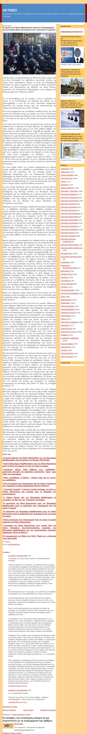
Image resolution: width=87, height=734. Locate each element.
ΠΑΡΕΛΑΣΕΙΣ (66, 316)
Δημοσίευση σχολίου (10, 707)
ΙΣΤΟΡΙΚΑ (64, 277)
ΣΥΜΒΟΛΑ (65, 335)
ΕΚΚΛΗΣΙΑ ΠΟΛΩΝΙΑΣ (69, 226)
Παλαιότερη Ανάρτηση (48, 710)
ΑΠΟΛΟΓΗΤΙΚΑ (66, 178)
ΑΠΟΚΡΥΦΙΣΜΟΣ (67, 175)
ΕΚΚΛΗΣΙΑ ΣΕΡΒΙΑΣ (68, 236)
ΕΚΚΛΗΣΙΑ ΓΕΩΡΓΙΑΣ (69, 204)
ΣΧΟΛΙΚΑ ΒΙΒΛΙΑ (67, 344)
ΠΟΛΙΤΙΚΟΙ (65, 325)
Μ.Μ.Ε (63, 297)
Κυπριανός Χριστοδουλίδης (18, 556)
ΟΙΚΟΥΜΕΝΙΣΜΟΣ (14, 544)
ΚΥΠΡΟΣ (64, 287)
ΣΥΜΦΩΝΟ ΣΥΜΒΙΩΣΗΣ (70, 338)
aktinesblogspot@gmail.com (72, 32)
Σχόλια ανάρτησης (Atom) (21, 714)
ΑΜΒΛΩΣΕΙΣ (65, 172)
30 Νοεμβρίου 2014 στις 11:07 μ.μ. (17, 686)
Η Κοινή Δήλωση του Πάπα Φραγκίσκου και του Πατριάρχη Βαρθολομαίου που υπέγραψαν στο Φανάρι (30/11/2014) (29, 459)
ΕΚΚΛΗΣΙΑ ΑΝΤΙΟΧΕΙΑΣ (70, 198)
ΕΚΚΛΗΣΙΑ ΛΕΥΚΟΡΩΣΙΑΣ (70, 214)
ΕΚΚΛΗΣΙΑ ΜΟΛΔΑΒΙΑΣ (69, 220)
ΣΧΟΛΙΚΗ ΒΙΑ (66, 347)
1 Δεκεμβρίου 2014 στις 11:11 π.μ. (17, 702)
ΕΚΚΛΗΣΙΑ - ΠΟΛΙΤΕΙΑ (69, 191)
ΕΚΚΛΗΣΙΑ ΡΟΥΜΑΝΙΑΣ (70, 229)
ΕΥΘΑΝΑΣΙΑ (65, 262)
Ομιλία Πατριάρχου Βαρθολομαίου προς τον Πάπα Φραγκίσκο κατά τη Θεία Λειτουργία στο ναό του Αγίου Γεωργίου (29, 465)
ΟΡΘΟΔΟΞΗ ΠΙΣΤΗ (68, 313)
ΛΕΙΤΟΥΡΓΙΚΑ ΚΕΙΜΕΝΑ (70, 293)
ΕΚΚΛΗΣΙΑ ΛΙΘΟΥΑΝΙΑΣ (70, 217)
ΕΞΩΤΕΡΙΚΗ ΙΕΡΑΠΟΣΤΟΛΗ (71, 257)
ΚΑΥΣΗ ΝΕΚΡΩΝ (67, 284)
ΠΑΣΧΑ (63, 319)
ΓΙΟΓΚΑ (63, 182)
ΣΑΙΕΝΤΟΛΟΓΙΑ (66, 329)
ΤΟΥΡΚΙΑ (64, 350)
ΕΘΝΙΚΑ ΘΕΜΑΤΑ (67, 188)
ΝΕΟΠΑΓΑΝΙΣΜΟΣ (68, 306)
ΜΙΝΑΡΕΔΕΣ (65, 303)
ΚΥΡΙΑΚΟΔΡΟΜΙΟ (67, 290)
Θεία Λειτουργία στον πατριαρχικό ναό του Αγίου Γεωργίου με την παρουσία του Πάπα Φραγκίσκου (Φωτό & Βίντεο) (29, 484)
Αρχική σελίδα (28, 710)
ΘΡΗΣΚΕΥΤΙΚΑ (66, 274)
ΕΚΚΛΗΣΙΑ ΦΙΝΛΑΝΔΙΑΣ (70, 245)
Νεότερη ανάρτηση (9, 710)
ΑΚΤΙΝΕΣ (10, 10)
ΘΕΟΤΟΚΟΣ (65, 271)
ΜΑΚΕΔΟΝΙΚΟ (66, 300)
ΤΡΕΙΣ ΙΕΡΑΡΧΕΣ (67, 353)
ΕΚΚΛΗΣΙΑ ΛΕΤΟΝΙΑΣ (69, 210)
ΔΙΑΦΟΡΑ (64, 185)
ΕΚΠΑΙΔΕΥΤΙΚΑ (66, 253)
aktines (20, 724)
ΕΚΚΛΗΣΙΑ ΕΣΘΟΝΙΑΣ (69, 207)
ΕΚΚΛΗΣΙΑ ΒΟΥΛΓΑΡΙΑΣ (70, 201)
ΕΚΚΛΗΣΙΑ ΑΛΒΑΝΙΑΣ (69, 194)
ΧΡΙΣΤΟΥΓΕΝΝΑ (67, 357)
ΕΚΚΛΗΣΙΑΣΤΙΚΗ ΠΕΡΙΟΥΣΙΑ (71, 248)
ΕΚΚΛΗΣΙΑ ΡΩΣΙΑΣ (68, 233)
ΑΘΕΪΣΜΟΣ (65, 169)
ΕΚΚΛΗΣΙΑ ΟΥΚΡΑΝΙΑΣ (69, 223)
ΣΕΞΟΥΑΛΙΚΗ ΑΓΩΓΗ (68, 332)
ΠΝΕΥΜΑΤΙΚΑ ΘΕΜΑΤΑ (69, 322)
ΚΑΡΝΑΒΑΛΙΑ (66, 281)
